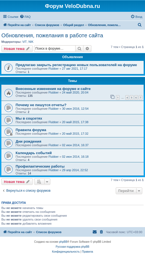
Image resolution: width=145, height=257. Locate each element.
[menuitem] (25, 16)
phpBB (63, 241)
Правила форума (31, 130)
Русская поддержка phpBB (72, 246)
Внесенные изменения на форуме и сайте (53, 89)
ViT (24, 41)
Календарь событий (34, 153)
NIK (30, 41)
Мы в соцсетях (29, 118)
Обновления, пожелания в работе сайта (52, 35)
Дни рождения (28, 141)
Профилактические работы (40, 166)
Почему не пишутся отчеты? (41, 105)
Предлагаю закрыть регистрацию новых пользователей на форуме (76, 65)
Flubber (53, 68)
